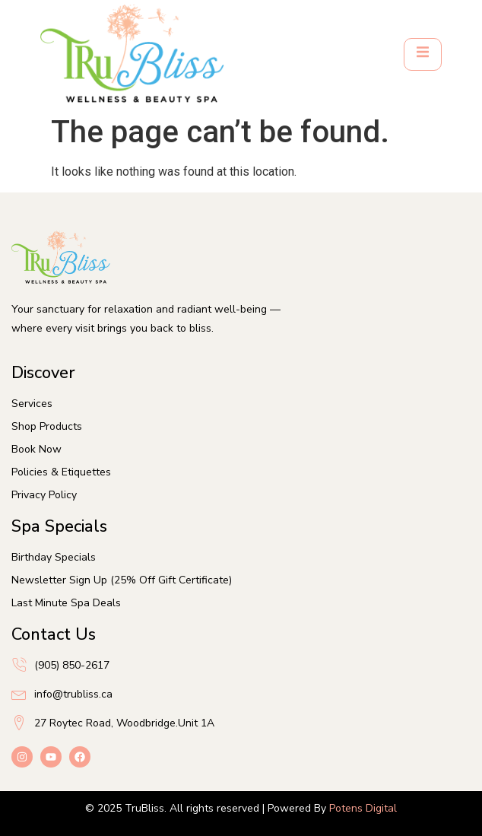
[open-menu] (423, 54)
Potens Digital (363, 808)
